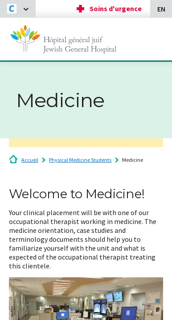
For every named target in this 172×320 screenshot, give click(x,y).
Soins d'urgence (116, 8)
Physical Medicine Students (80, 159)
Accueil (29, 159)
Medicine (132, 159)
